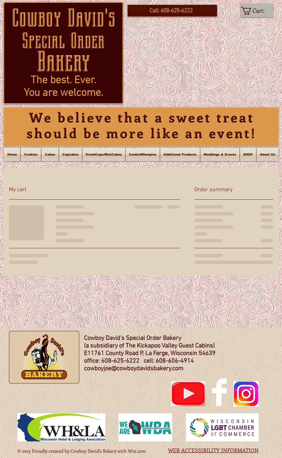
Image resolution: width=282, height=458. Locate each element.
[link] (257, 11)
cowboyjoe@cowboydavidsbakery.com (133, 369)
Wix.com (137, 451)
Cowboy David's (63, 18)
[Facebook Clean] (219, 392)
